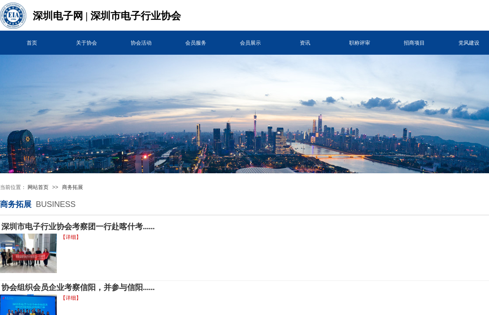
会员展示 (250, 43)
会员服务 (195, 43)
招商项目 (414, 43)
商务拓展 (72, 187)
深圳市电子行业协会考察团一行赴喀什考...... (78, 226)
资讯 (305, 43)
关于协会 (86, 43)
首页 (32, 43)
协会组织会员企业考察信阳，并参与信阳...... (78, 287)
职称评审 (359, 43)
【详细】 (70, 237)
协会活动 (141, 43)
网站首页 (38, 187)
